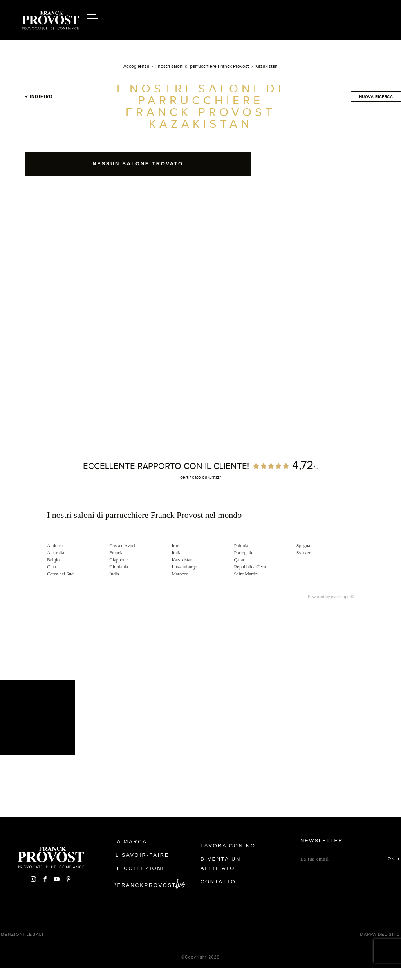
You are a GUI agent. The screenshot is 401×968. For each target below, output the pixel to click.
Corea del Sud (60, 574)
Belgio (53, 560)
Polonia (241, 545)
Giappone (118, 560)
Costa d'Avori (122, 545)
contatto (218, 882)
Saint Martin (246, 574)
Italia (176, 552)
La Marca (130, 842)
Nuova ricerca (376, 96)
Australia (55, 552)
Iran (175, 545)
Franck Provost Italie (50, 19)
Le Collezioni (138, 868)
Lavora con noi (229, 846)
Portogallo (244, 552)
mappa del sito (380, 934)
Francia (116, 552)
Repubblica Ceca (250, 567)
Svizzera (304, 552)
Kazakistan (182, 560)
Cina (51, 567)
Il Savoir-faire (141, 855)
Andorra (55, 545)
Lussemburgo (184, 567)
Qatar (239, 560)
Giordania (118, 567)
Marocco (180, 574)
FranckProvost (147, 885)
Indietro (38, 96)
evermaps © (342, 596)
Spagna (303, 545)
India (114, 574)
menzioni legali (22, 934)
